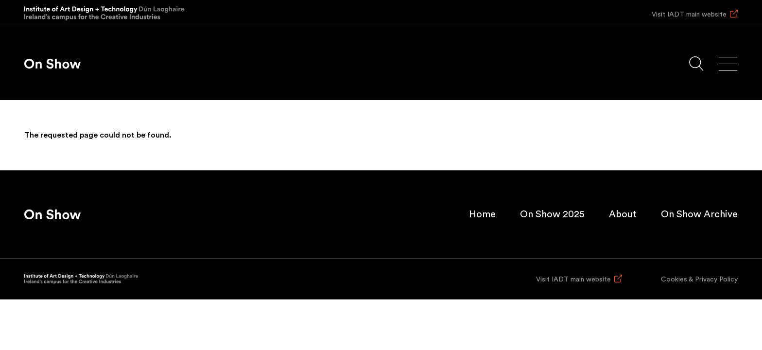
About (623, 214)
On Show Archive (699, 214)
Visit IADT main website (689, 14)
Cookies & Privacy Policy (699, 279)
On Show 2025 (552, 214)
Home (482, 214)
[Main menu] (728, 63)
